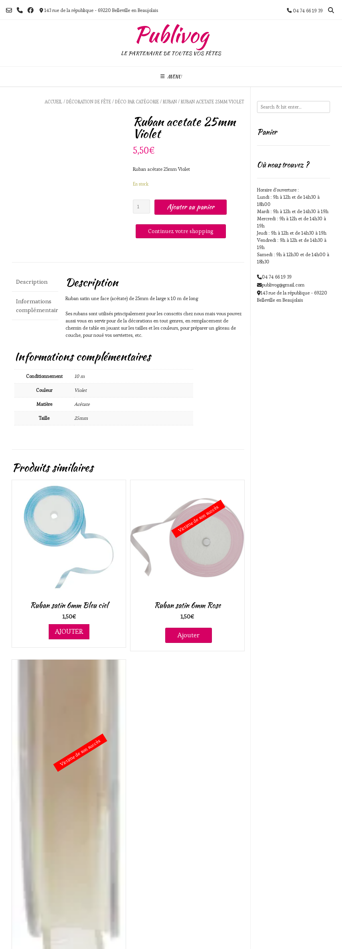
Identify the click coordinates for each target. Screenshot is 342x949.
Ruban (170, 102)
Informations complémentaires (35, 305)
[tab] (35, 282)
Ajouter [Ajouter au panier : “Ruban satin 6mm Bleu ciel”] (69, 631)
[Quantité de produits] (141, 207)
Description (31, 281)
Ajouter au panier (190, 207)
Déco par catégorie (137, 102)
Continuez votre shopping (181, 231)
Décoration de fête (88, 102)
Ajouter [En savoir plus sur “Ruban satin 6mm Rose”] (189, 635)
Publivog (171, 34)
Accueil (53, 102)
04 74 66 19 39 (277, 277)
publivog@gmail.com (283, 285)
